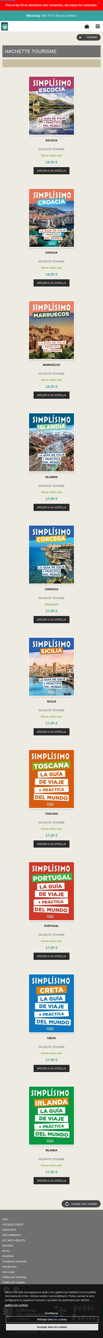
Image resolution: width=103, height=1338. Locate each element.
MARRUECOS (51, 364)
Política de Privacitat (14, 1277)
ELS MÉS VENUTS (13, 1240)
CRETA (51, 1038)
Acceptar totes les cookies (52, 1327)
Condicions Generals (14, 1261)
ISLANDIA (51, 477)
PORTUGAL (51, 925)
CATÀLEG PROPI (12, 1224)
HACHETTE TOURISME (52, 149)
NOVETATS (9, 1229)
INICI (5, 1219)
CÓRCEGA (51, 589)
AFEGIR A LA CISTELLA (51, 170)
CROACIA (51, 252)
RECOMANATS (11, 1235)
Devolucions (9, 1266)
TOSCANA (51, 813)
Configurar (51, 1313)
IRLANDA (52, 1150)
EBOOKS (7, 1245)
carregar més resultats (84, 1203)
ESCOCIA (51, 140)
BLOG (6, 1250)
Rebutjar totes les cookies (52, 1319)
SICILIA (51, 701)
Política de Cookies (13, 1282)
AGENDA (7, 1256)
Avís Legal (8, 1271)
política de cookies (16, 1305)
